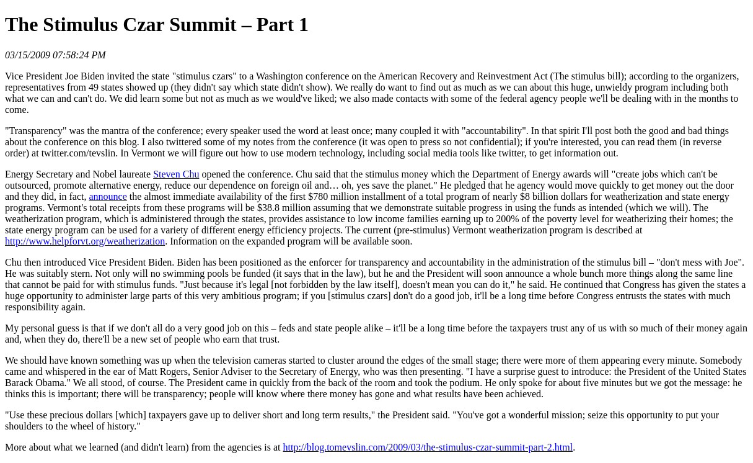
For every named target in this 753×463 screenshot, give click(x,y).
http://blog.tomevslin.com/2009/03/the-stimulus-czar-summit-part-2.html (428, 447)
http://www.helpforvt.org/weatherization (85, 241)
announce (108, 196)
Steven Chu (176, 174)
